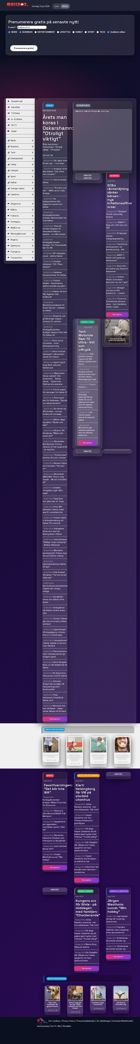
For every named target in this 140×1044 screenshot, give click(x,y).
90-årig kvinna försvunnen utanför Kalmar (55, 674)
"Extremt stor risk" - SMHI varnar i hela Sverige (55, 190)
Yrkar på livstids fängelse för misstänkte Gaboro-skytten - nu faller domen (54, 230)
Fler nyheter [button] (117, 315)
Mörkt (65, 6)
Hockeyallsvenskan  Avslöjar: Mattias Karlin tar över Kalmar (54, 218)
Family (20, 164)
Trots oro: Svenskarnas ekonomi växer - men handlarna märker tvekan (116, 302)
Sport (20, 176)
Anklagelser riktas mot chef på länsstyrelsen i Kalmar (53, 531)
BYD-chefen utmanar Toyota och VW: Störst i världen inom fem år (87, 359)
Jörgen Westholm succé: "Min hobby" (53, 857)
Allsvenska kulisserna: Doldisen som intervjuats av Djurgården (54, 838)
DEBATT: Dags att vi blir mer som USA (116, 225)
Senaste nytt (14, 101)
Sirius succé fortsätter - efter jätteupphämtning (53, 343)
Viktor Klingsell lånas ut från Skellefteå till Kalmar (55, 665)
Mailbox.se (20, 227)
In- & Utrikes (14, 119)
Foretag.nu (20, 221)
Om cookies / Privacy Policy (62, 1021)
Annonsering (43, 1026)
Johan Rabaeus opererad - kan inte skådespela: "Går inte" (86, 807)
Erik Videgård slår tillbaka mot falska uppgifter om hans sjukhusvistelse (85, 846)
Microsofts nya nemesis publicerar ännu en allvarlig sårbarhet (86, 431)
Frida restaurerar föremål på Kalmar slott (53, 697)
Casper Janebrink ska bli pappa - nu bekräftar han (85, 859)
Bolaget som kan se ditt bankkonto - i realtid (115, 290)
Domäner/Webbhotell (122, 1021)
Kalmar (20, 182)
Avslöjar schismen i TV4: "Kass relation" (52, 264)
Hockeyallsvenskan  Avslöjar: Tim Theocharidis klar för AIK (54, 245)
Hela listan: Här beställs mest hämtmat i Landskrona (86, 869)
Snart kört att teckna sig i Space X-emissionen (117, 269)
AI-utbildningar (103, 1021)
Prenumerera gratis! (24, 48)
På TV (12, 125)
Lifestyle (20, 170)
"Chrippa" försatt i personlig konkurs (116, 214)
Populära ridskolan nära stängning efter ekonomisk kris (117, 930)
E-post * (12, 27)
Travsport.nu (20, 257)
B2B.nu (20, 209)
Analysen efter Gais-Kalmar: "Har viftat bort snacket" (55, 171)
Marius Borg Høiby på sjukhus (85, 945)
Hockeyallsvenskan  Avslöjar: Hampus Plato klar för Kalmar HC (55, 332)
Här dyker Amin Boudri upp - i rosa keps (55, 162)
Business (20, 146)
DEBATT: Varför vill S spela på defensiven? (115, 258)
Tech (20, 152)
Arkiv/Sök (13, 107)
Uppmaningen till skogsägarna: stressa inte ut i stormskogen (54, 632)
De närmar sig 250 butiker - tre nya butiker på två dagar (54, 411)
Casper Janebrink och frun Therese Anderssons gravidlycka (83, 819)
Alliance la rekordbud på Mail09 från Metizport (54, 813)
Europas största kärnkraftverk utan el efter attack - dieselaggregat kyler (87, 376)
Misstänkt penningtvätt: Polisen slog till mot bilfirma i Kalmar (55, 553)
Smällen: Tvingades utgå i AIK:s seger (53, 490)
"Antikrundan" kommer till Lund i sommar (55, 456)
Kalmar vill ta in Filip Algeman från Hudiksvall (55, 294)
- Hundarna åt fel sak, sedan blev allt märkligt (117, 339)
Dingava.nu (20, 203)
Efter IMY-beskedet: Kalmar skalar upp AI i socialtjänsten (53, 509)
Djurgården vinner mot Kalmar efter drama (53, 599)
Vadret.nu (20, 194)
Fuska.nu (20, 215)
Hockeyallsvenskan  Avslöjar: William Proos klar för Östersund (54, 802)
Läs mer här (48, 155)
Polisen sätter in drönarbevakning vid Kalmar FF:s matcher (54, 520)
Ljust (57, 6)
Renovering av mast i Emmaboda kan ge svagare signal (54, 654)
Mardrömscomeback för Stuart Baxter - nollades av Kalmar (54, 308)
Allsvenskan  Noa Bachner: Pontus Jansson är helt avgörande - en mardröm (55, 445)
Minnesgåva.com (20, 233)
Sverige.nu (20, 251)
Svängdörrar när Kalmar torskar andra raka (54, 610)
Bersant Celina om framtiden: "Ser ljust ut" (55, 466)
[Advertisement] (70, 78)
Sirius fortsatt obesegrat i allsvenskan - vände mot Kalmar (54, 354)
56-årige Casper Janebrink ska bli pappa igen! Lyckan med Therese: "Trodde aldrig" (85, 832)
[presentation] (23, 38)
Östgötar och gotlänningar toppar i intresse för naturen (54, 319)
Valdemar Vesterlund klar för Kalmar (54, 273)
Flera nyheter (55, 719)
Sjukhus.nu (20, 245)
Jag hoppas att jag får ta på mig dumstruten (117, 919)
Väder (12, 131)
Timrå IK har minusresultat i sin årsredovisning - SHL (116, 247)
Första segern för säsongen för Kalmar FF (55, 390)
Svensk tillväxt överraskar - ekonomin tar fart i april (116, 279)
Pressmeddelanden (86, 1021)
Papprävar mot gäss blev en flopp (53, 500)
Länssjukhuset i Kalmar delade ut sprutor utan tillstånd (55, 643)
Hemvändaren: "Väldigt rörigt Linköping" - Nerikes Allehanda (55, 542)
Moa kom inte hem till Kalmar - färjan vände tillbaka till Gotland (54, 708)
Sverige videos (20, 188)
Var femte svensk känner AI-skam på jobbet (86, 416)
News (20, 140)
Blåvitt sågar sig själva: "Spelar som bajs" (54, 422)
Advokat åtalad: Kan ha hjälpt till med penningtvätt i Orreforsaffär (53, 685)
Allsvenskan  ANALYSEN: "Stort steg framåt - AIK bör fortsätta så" (54, 478)
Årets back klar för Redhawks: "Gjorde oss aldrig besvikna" (55, 400)
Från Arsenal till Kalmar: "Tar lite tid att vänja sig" (54, 575)
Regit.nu (20, 239)
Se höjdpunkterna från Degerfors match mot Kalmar (52, 202)
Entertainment (20, 158)
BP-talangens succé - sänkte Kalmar (54, 254)
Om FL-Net (55, 1026)
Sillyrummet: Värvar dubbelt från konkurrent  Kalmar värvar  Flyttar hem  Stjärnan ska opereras (54, 378)
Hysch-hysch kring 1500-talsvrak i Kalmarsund (54, 365)
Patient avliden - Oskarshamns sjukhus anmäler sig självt (54, 283)
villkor (122, 32)
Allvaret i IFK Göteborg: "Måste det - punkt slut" (54, 433)
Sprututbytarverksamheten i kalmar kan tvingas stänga (55, 588)
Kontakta (67, 1026)
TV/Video (13, 113)
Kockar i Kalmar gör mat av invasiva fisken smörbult (55, 621)
